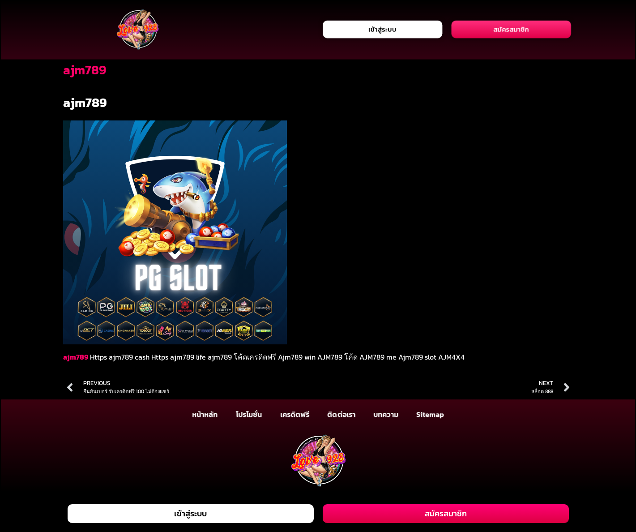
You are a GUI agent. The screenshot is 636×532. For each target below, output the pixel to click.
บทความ (385, 414)
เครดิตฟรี (294, 414)
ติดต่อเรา (341, 414)
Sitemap (430, 414)
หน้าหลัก (205, 414)
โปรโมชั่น (248, 414)
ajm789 (75, 357)
